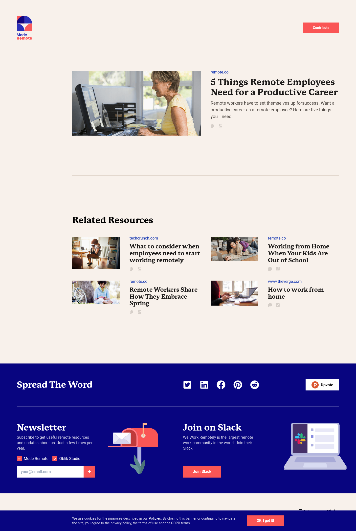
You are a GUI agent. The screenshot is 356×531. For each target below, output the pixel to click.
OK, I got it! (265, 521)
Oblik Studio (69, 458)
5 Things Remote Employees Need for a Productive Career (274, 87)
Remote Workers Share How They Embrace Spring (164, 296)
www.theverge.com (285, 281)
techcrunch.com (144, 238)
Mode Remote (36, 458)
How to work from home (296, 293)
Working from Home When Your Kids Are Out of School (298, 253)
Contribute (321, 28)
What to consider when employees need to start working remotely (165, 253)
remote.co (219, 72)
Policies (155, 518)
